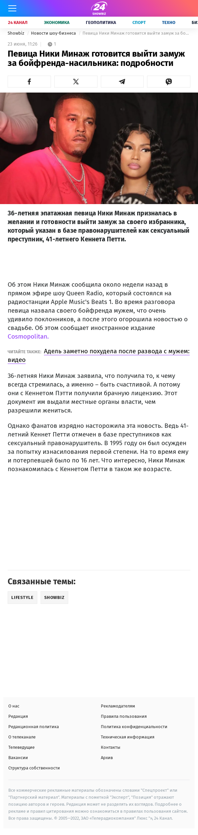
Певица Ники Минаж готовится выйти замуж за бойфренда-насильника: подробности (136, 33)
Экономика (57, 22)
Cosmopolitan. (28, 336)
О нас (13, 705)
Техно (168, 22)
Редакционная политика (33, 726)
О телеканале (22, 736)
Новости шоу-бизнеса (54, 33)
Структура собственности (34, 767)
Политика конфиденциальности (134, 726)
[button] (29, 82)
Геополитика (101, 22)
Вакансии (18, 757)
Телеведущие (21, 747)
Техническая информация (127, 736)
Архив (107, 757)
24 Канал (18, 22)
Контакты (110, 747)
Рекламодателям (118, 705)
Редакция (18, 716)
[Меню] (12, 8)
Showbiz (16, 33)
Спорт (139, 22)
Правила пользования (124, 716)
